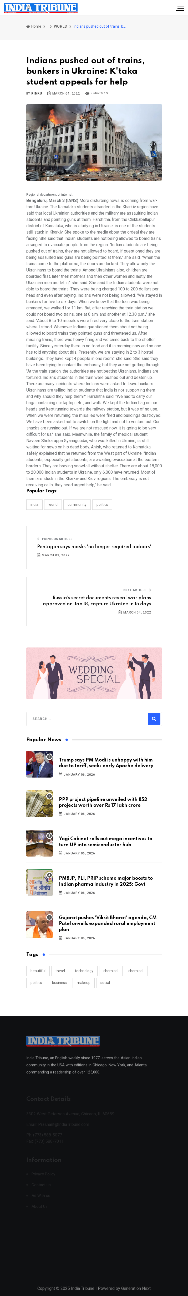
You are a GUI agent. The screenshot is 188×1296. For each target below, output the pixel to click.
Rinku (36, 93)
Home (33, 26)
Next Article (137, 590)
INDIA (34, 504)
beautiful (38, 971)
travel (60, 971)
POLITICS (102, 504)
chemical (110, 971)
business (59, 983)
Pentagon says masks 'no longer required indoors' (94, 547)
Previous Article (54, 539)
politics (36, 983)
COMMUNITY (77, 504)
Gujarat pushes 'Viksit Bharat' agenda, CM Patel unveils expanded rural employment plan (108, 924)
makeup (83, 983)
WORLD (60, 26)
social (105, 983)
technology (84, 971)
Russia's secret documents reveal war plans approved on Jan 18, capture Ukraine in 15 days (97, 601)
